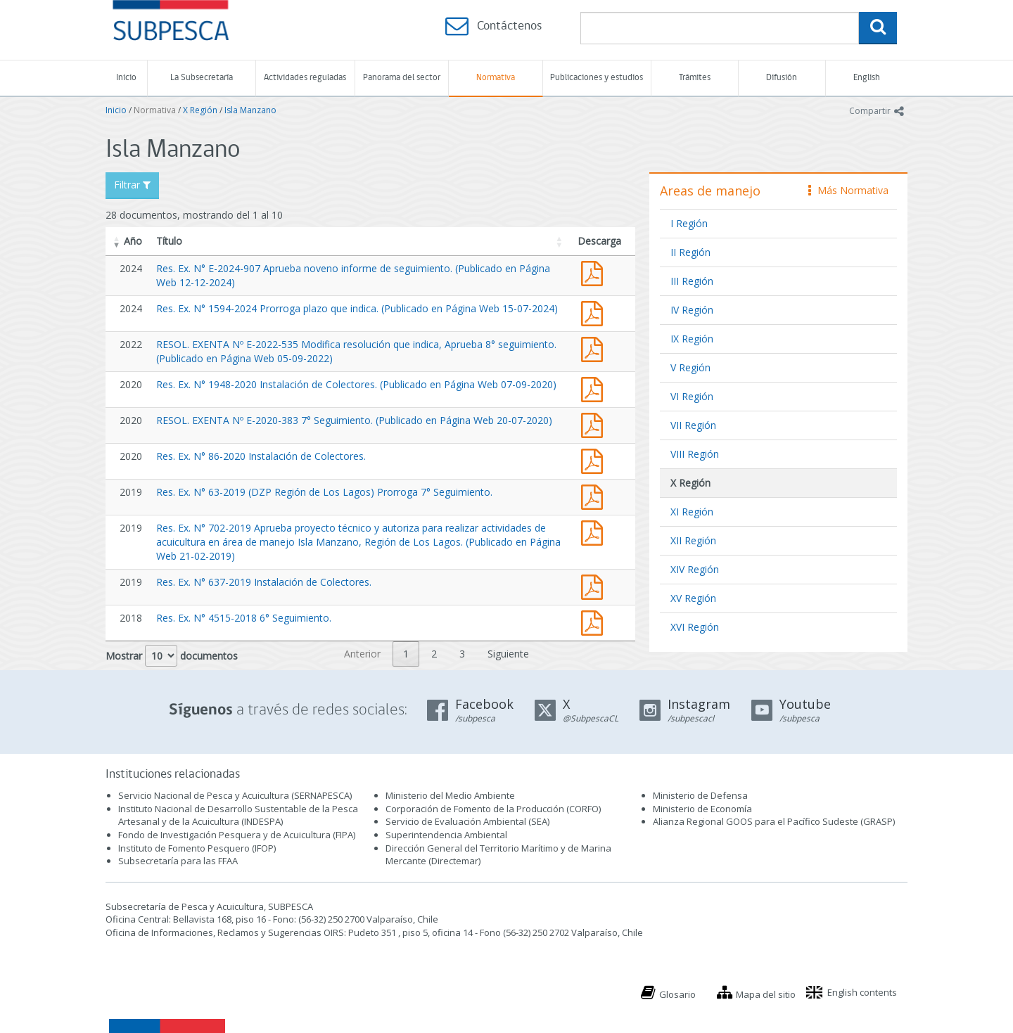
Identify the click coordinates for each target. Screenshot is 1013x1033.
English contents (862, 992)
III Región (691, 281)
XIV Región (694, 569)
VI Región (691, 396)
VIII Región (694, 454)
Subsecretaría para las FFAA (178, 860)
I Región (689, 223)
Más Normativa (848, 190)
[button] (117, 241)
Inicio (126, 77)
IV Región (691, 309)
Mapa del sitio (766, 994)
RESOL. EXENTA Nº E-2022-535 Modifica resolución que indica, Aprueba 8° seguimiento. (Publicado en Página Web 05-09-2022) (595, 348)
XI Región (691, 511)
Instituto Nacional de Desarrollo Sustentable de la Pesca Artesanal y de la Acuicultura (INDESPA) (238, 815)
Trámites (695, 77)
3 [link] (462, 653)
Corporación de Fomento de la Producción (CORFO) (493, 808)
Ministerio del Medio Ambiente (450, 795)
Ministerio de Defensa (700, 795)
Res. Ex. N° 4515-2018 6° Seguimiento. (243, 617)
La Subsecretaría (201, 77)
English (866, 77)
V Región (690, 367)
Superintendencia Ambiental (446, 834)
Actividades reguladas (305, 77)
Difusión (781, 77)
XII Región (693, 540)
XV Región (693, 598)
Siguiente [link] (508, 653)
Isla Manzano (250, 110)
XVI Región (694, 627)
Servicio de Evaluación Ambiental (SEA (466, 821)
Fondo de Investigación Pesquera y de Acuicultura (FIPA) (236, 834)
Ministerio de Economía (702, 808)
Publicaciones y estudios (596, 77)
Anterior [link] (362, 653)
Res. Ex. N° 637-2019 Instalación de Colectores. (263, 582)
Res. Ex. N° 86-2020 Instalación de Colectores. (261, 456)
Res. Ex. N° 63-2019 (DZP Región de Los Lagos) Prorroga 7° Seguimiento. (324, 492)
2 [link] (434, 653)
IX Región (691, 338)
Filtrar (132, 184)
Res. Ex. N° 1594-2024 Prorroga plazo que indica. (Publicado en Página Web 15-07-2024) (357, 308)
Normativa (495, 77)
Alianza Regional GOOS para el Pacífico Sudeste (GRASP (773, 821)
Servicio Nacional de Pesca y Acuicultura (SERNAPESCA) (235, 795)
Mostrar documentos (172, 656)
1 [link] (406, 653)
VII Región (693, 425)
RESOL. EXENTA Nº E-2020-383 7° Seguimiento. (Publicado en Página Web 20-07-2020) (354, 420)
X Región (200, 110)
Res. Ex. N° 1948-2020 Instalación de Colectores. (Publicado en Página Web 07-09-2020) (356, 384)
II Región (690, 252)
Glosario (677, 994)
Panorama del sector (401, 77)
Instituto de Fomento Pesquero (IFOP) (197, 848)
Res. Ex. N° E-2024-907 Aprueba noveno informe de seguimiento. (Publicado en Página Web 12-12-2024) (595, 272)
